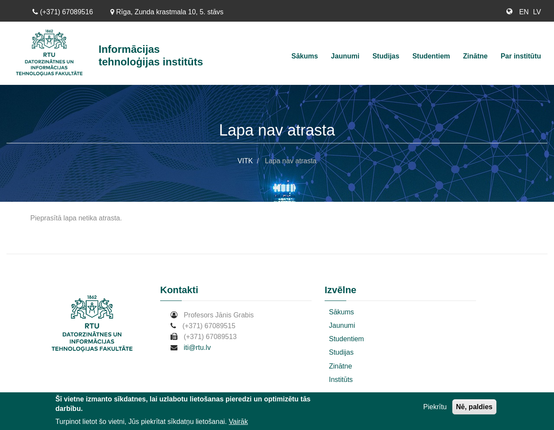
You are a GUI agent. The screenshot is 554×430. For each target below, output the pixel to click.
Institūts (341, 379)
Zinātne (475, 56)
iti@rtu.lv (197, 347)
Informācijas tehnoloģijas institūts (151, 55)
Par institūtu (521, 56)
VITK (245, 161)
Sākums (304, 56)
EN (523, 12)
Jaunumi (345, 56)
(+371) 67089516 (62, 12)
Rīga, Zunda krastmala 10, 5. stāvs (167, 12)
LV (537, 12)
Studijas (385, 56)
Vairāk (238, 421)
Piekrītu (435, 407)
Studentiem (431, 56)
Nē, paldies (474, 407)
